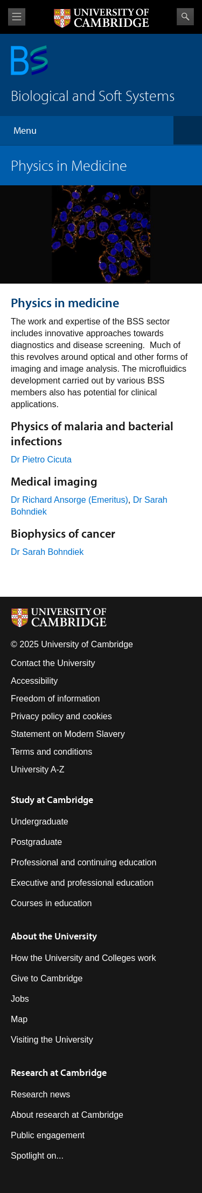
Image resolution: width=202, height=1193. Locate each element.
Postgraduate (36, 842)
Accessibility (34, 680)
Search (185, 16)
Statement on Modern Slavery (68, 734)
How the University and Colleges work (83, 958)
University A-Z (38, 769)
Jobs (20, 998)
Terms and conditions (51, 751)
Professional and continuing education (83, 862)
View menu (16, 17)
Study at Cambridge (52, 799)
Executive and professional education (82, 882)
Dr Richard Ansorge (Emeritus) (69, 499)
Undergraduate (39, 821)
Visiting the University (52, 1039)
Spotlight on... (37, 1155)
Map (19, 1019)
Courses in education (51, 903)
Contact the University (53, 663)
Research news (40, 1094)
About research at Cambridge (67, 1114)
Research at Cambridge (59, 1072)
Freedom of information (55, 698)
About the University (54, 936)
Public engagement (48, 1135)
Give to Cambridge (46, 978)
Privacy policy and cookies (61, 716)
